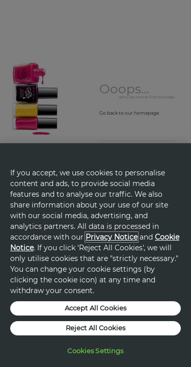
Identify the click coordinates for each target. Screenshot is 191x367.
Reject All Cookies (95, 328)
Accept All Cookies (95, 308)
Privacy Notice (112, 237)
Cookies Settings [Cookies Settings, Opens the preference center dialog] (95, 351)
